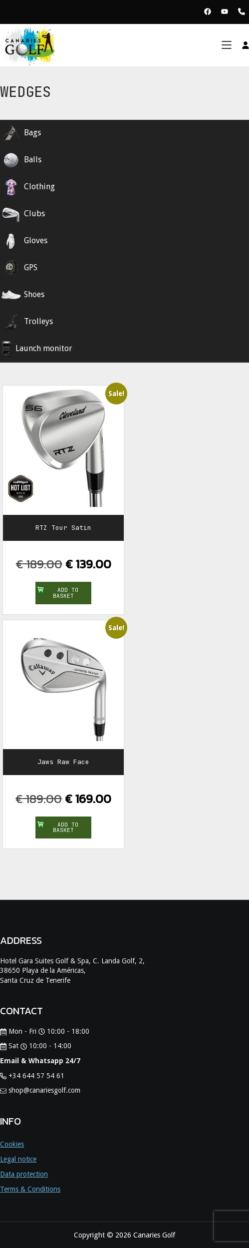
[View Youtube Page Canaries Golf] (224, 12)
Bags (20, 133)
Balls (20, 160)
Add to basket (57, 592)
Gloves (23, 241)
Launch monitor (36, 349)
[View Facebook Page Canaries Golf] (207, 12)
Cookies (12, 1144)
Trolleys (26, 322)
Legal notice (18, 1159)
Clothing (27, 187)
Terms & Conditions (30, 1189)
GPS (18, 268)
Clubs (22, 214)
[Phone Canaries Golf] (241, 12)
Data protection (24, 1174)
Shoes (22, 295)
